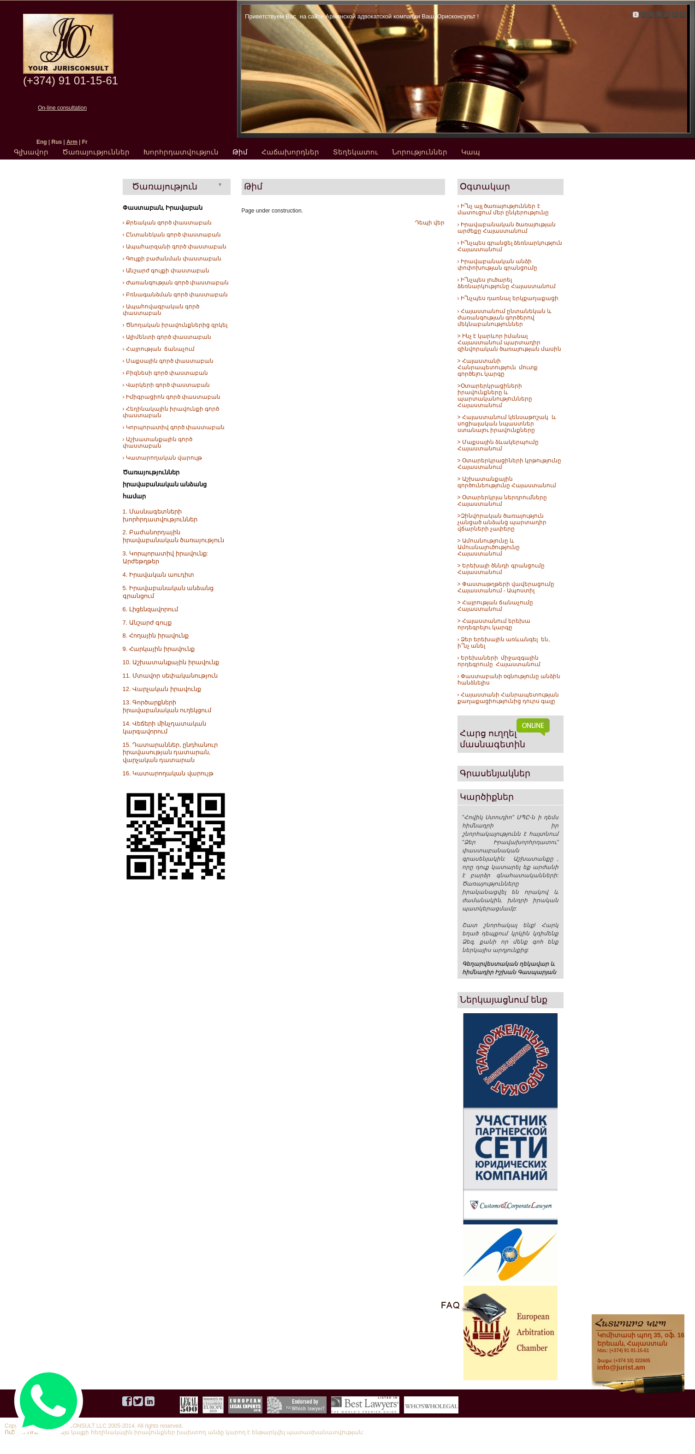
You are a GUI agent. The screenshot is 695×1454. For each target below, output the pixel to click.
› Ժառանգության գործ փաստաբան (176, 282)
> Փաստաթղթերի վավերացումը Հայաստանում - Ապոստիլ (506, 587)
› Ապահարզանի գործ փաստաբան (175, 246)
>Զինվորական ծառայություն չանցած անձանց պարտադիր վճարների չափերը (502, 522)
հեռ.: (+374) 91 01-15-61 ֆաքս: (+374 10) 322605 (640, 1347)
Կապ (470, 152)
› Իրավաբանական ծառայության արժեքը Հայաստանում (506, 227)
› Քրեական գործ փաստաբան (167, 222)
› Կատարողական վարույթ (162, 458)
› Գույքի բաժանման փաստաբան (172, 258)
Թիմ (240, 152)
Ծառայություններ (96, 152)
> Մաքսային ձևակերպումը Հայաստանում (498, 445)
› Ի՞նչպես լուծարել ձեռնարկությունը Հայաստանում (506, 283)
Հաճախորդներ (290, 152)
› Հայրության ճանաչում (159, 349)
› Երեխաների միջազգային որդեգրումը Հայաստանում (499, 661)
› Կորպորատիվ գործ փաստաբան (174, 427)
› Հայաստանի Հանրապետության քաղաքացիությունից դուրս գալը (508, 698)
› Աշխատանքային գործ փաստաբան (158, 442)
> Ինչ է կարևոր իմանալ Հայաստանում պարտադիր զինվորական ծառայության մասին (509, 342)
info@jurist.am (621, 1367)
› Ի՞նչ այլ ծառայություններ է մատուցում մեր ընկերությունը (503, 209)
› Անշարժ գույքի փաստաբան (166, 270)
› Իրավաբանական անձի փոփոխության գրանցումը (497, 264)
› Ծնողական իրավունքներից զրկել (175, 325)
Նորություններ (419, 152)
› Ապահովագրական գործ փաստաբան (161, 309)
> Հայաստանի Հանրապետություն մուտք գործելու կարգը (497, 367)
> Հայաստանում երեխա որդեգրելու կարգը (494, 624)
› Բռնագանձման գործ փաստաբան (175, 294)
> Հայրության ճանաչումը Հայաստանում (495, 605)
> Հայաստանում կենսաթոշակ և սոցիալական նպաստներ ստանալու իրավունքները (506, 423)
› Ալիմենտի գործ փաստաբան (167, 337)
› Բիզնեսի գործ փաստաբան (165, 373)
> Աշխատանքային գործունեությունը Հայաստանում (506, 482)
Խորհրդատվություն (181, 152)
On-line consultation (62, 108)
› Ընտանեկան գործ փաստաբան (172, 234)
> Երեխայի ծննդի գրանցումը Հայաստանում (501, 568)
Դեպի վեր (430, 222)
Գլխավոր (31, 152)
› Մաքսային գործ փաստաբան (168, 361)
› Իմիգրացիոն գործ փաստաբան (172, 397)
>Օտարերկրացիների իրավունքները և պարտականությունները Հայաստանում (494, 395)
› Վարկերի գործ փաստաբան (166, 385)
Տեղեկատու (355, 152)
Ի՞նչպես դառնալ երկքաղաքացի (508, 298)
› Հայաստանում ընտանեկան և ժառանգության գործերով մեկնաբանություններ (504, 317)
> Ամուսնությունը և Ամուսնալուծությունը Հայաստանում (489, 547)
